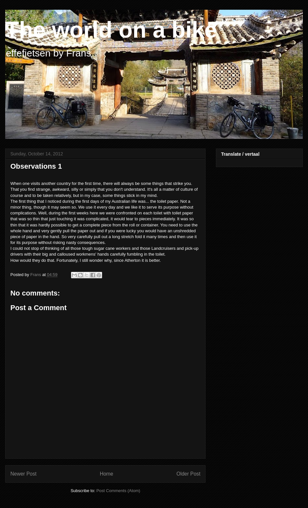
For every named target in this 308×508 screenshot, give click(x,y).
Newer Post (23, 474)
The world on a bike (111, 29)
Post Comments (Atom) (118, 490)
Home (106, 474)
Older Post (188, 474)
